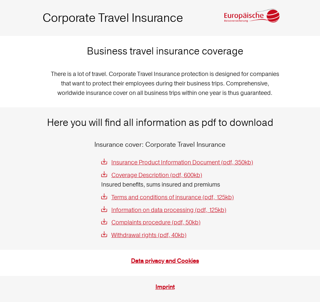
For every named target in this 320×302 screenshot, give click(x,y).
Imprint (165, 287)
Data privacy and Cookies (165, 261)
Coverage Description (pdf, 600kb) (156, 175)
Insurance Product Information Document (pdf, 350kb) (182, 162)
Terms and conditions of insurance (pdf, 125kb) (172, 197)
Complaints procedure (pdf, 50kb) (155, 222)
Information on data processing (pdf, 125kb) (168, 210)
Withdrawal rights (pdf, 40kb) (148, 235)
